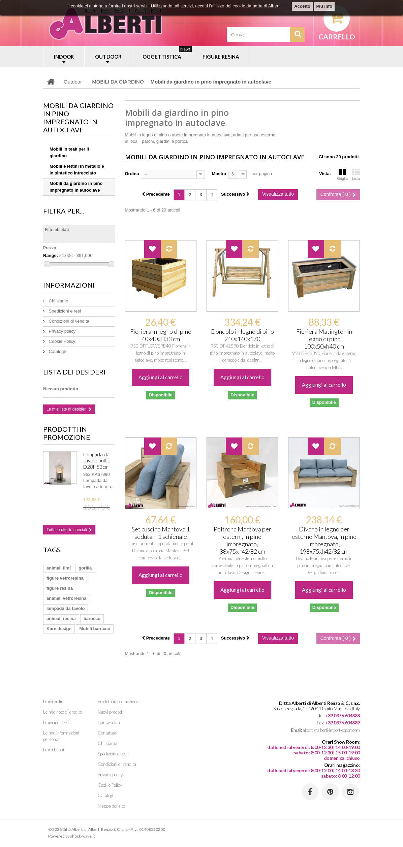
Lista (356, 174)
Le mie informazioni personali (61, 736)
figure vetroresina (65, 578)
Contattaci (107, 733)
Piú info (324, 6)
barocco (92, 618)
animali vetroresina (66, 598)
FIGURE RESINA (221, 57)
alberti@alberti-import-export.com (331, 730)
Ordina (132, 173)
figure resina (59, 588)
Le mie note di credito (62, 712)
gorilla (85, 568)
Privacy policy (61, 331)
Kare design (58, 628)
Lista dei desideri (74, 372)
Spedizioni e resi (64, 311)
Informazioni (69, 285)
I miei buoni (53, 749)
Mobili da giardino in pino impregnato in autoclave (76, 187)
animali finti (58, 568)
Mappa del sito (111, 806)
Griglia (342, 174)
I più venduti (109, 722)
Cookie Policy (61, 341)
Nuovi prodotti (110, 712)
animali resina (61, 618)
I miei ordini (53, 701)
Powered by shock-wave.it (71, 836)
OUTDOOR (108, 57)
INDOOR (64, 57)
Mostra (219, 173)
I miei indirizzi (55, 722)
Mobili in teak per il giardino (69, 152)
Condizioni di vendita (68, 321)
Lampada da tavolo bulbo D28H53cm (97, 460)
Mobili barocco (94, 628)
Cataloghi (57, 351)
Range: (50, 255)
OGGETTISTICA (167, 53)
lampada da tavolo (65, 608)
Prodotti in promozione (66, 433)
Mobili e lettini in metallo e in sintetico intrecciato (77, 169)
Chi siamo (58, 300)
